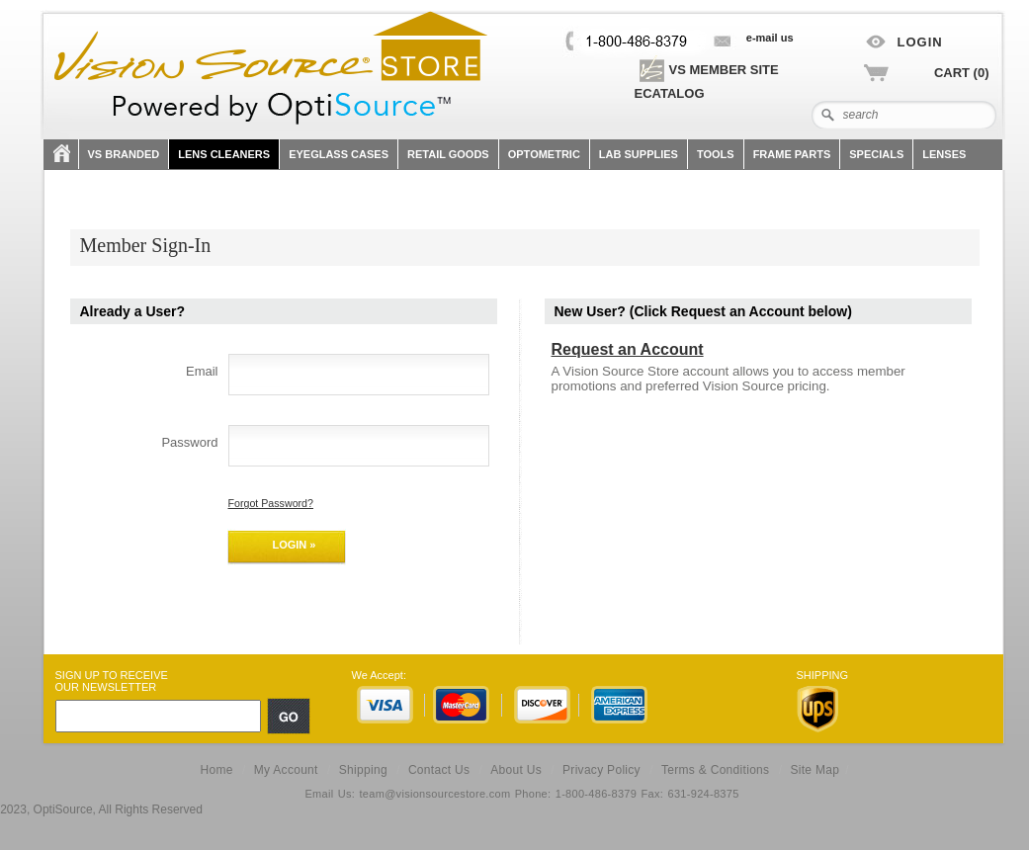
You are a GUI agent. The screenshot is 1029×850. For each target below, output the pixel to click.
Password (189, 442)
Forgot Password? (270, 503)
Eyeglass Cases (338, 154)
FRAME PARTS (792, 154)
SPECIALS (876, 154)
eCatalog (670, 93)
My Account (286, 770)
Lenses (944, 154)
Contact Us (439, 770)
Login (920, 42)
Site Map (814, 770)
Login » (293, 545)
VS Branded (124, 154)
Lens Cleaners (224, 154)
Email (202, 371)
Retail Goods (448, 154)
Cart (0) (961, 72)
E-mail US (770, 37)
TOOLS (715, 154)
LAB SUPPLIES (638, 154)
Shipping (363, 770)
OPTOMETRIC (544, 154)
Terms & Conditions (715, 770)
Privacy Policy (601, 770)
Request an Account (628, 349)
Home (216, 770)
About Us (516, 770)
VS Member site (707, 69)
